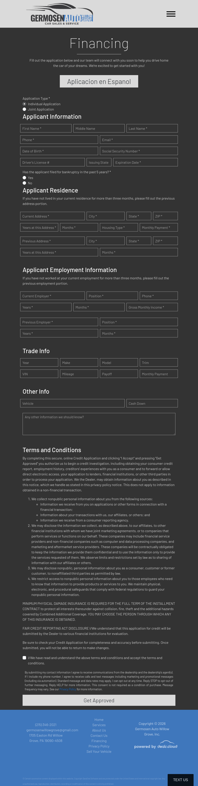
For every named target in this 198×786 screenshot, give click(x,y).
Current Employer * (36, 296)
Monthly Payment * (156, 228)
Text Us (180, 780)
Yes (30, 178)
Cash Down (137, 404)
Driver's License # (35, 163)
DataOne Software (90, 778)
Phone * (28, 140)
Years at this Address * (39, 228)
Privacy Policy (68, 689)
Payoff (107, 374)
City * (93, 216)
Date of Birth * (33, 151)
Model (106, 363)
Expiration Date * (128, 163)
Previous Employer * (37, 322)
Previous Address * (36, 241)
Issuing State (99, 163)
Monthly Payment (155, 374)
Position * (96, 296)
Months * (69, 228)
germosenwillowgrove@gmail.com (52, 730)
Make (66, 363)
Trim (145, 363)
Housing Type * (113, 228)
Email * (107, 140)
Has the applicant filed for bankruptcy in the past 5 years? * (67, 172)
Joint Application (41, 109)
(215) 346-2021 (45, 724)
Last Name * (138, 129)
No (30, 183)
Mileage (68, 374)
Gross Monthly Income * (146, 307)
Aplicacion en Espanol (99, 81)
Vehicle (27, 404)
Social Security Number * (121, 151)
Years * (27, 307)
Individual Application (44, 104)
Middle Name (85, 129)
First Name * (31, 129)
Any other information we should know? (54, 417)
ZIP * (158, 216)
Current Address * (35, 216)
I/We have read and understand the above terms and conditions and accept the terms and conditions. (95, 660)
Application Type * (36, 99)
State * (134, 216)
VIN (25, 374)
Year (25, 363)
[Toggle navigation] (171, 14)
